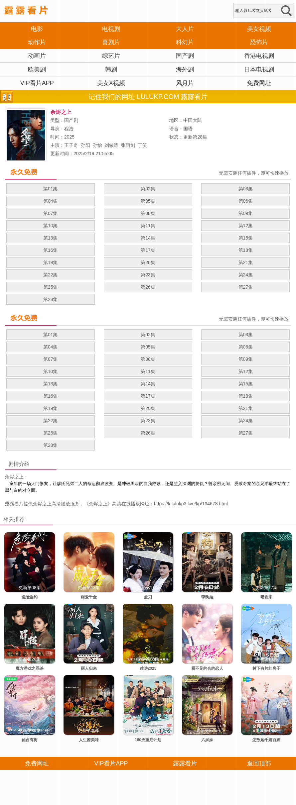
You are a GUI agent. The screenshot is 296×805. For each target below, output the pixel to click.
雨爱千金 (89, 597)
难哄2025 (148, 668)
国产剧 (185, 55)
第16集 (50, 250)
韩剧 (111, 69)
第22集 (50, 274)
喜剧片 (111, 42)
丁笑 (142, 145)
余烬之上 (98, 503)
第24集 (245, 274)
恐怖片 (259, 42)
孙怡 (97, 145)
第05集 (148, 201)
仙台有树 (30, 740)
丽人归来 (89, 668)
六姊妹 (207, 740)
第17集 (148, 250)
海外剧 (185, 69)
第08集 (148, 213)
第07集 (50, 213)
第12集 (245, 225)
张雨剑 (128, 145)
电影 (37, 29)
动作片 (37, 42)
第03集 (245, 188)
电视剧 (111, 29)
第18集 (245, 250)
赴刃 (148, 597)
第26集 (148, 287)
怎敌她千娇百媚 (266, 740)
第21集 (245, 262)
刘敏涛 (111, 145)
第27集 (245, 287)
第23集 (148, 274)
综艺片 (111, 55)
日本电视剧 (259, 69)
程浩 (69, 128)
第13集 (50, 238)
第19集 (50, 262)
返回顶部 (259, 763)
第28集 (50, 299)
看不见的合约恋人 (207, 668)
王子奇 (71, 145)
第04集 (50, 201)
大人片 (185, 29)
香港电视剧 (259, 55)
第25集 (50, 287)
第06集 (245, 201)
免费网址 (259, 83)
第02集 (148, 188)
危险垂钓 (30, 597)
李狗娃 (207, 597)
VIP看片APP (37, 83)
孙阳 (85, 145)
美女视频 (259, 29)
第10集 (50, 225)
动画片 (37, 55)
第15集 (245, 238)
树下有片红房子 (266, 668)
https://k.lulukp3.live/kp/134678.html (191, 503)
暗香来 (266, 597)
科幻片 (185, 42)
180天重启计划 (148, 740)
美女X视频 (111, 83)
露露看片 (14, 503)
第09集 (245, 213)
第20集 (148, 262)
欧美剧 (37, 69)
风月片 (185, 83)
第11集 (148, 225)
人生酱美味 (89, 740)
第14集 (148, 238)
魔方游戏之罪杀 (30, 668)
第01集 (50, 188)
